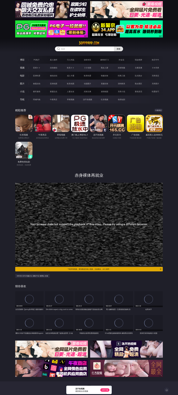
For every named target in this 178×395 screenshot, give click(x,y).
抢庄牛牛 (155, 60)
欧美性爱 (87, 75)
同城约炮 (36, 99)
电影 (22, 75)
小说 (22, 91)
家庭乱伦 (53, 91)
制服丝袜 (104, 75)
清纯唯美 (121, 83)
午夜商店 (53, 99)
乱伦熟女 (138, 75)
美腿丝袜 (104, 83)
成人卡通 (70, 75)
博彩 (22, 59)
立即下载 (105, 390)
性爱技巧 (155, 91)
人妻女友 (70, 91)
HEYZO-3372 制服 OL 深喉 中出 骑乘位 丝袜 (32, 276)
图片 (22, 83)
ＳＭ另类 (155, 67)
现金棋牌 (138, 60)
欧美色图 (70, 83)
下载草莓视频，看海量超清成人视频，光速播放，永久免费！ (115, 269)
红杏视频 (104, 99)
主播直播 (138, 67)
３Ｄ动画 (87, 67)
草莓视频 (70, 99)
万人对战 (70, 60)
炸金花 (121, 60)
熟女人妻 (104, 67)
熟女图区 (138, 83)
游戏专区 (87, 60)
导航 (22, 99)
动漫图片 (87, 83)
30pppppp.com (89, 43)
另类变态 (155, 75)
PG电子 (37, 60)
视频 (22, 67)
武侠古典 (87, 91)
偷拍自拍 (53, 75)
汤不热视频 (87, 99)
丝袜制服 (121, 67)
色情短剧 (121, 99)
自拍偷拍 (53, 67)
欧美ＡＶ (70, 67)
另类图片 (155, 83)
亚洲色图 (53, 83)
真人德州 (53, 60)
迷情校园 (104, 91)
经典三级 (121, 75)
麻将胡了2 (104, 60)
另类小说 (121, 91)
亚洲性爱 (36, 75)
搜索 (118, 49)
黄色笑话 (138, 91)
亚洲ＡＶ (36, 67)
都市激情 (36, 91)
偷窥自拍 (36, 83)
